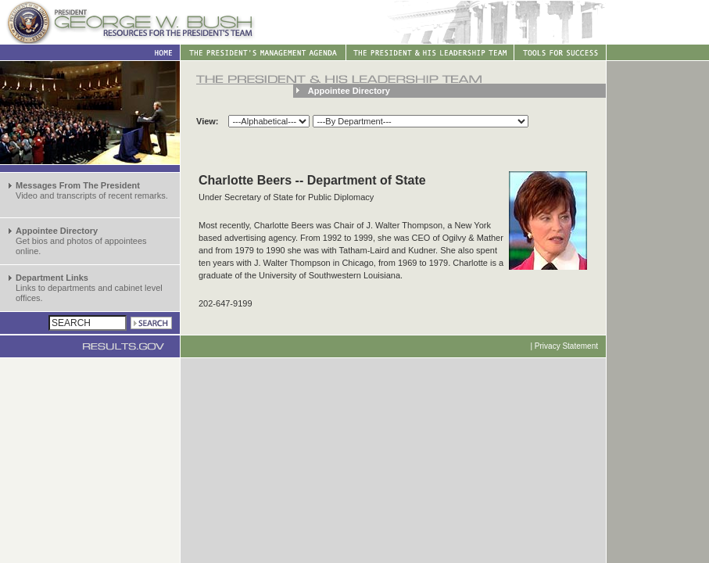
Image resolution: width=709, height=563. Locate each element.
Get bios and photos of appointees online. (81, 241)
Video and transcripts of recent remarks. (92, 190)
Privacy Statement (566, 346)
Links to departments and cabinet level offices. (89, 288)
